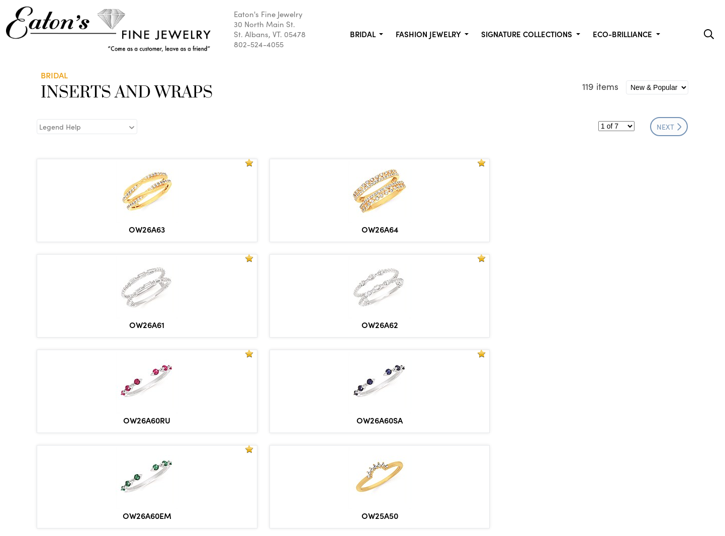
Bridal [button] (364, 34)
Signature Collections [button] (527, 34)
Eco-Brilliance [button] (623, 34)
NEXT (669, 127)
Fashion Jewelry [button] (429, 34)
